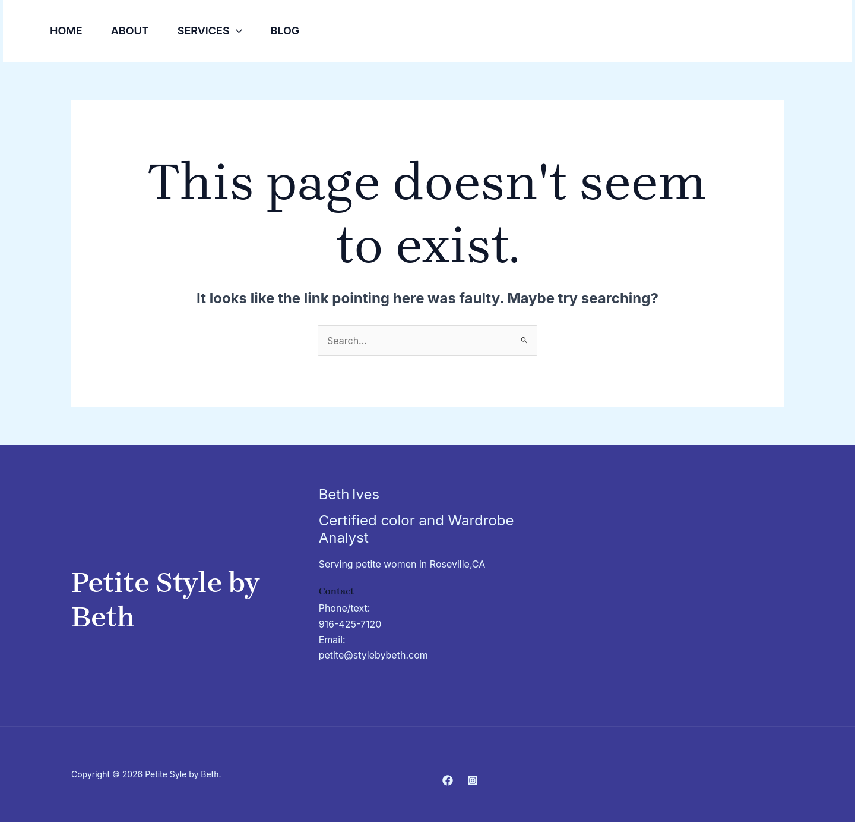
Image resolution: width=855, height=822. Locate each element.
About (130, 30)
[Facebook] (790, 31)
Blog (284, 30)
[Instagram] (816, 31)
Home (66, 30)
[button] (236, 31)
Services (210, 31)
